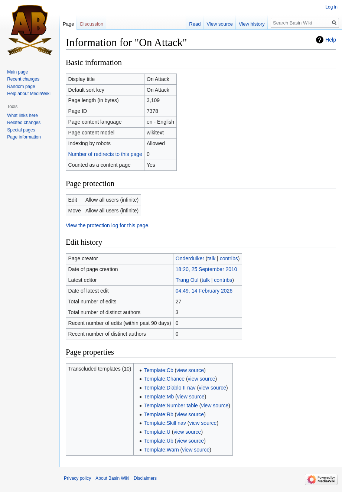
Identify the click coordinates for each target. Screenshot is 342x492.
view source (190, 370)
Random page (21, 86)
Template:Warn (161, 450)
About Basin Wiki (112, 478)
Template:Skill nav (165, 423)
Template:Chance (164, 379)
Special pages (21, 130)
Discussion (91, 24)
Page (68, 24)
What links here (22, 115)
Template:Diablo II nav (170, 388)
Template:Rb (158, 414)
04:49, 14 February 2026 (204, 291)
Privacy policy (77, 478)
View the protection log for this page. (108, 225)
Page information (24, 137)
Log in (331, 7)
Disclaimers (145, 478)
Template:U (157, 432)
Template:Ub (158, 441)
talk (211, 258)
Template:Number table (171, 405)
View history (252, 24)
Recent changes (23, 79)
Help (330, 40)
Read (195, 24)
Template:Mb (159, 397)
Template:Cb (158, 370)
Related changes (23, 122)
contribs (229, 258)
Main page (17, 72)
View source (219, 24)
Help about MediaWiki (29, 93)
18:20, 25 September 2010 (206, 269)
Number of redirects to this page (105, 154)
